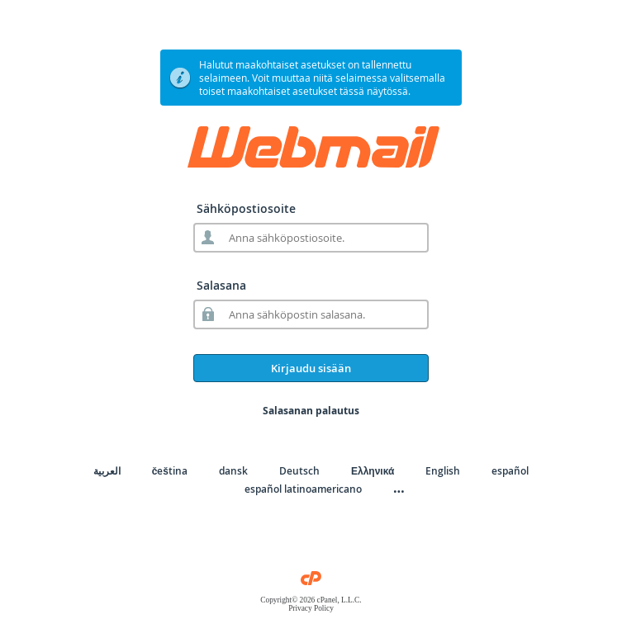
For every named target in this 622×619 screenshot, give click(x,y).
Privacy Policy (311, 608)
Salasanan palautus (311, 411)
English (442, 471)
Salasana (221, 285)
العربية (107, 471)
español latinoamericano (303, 489)
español (510, 471)
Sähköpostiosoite (246, 208)
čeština (170, 471)
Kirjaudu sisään (311, 368)
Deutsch (299, 471)
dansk (233, 471)
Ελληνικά (372, 471)
